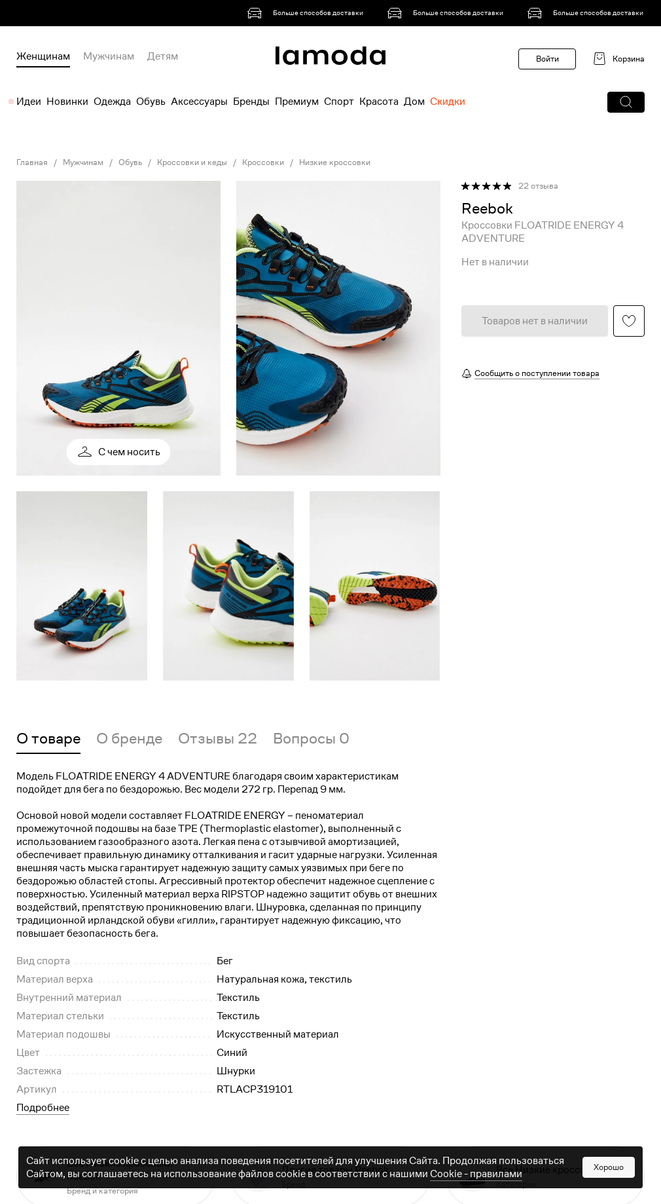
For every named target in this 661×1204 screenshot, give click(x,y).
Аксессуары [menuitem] (199, 101)
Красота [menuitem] (379, 101)
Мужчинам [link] (83, 162)
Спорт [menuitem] (339, 101)
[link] (308, 13)
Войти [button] (547, 58)
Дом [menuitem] (414, 101)
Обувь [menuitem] (151, 101)
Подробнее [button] (42, 1107)
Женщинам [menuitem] (43, 56)
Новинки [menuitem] (67, 101)
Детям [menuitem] (162, 56)
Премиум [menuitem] (297, 101)
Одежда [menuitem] (112, 101)
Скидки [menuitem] (447, 101)
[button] (626, 102)
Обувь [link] (130, 162)
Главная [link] (32, 162)
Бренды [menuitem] (251, 101)
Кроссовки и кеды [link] (192, 162)
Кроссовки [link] (263, 162)
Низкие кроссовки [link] (334, 162)
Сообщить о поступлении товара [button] (536, 373)
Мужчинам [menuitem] (108, 56)
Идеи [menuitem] (28, 101)
